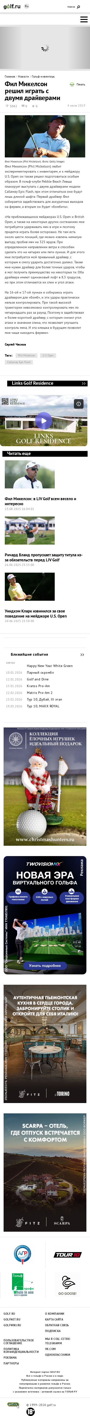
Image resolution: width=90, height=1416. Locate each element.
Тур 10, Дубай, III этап (44, 700)
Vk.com (50, 1349)
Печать (81, 85)
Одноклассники (57, 1355)
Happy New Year (39, 666)
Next (78, 48)
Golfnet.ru (12, 1319)
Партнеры (11, 1363)
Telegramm (53, 1343)
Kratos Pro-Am (38, 686)
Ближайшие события (80, 655)
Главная (10, 77)
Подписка (53, 1331)
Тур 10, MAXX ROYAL (43, 706)
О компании (54, 1314)
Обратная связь (57, 1325)
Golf (12, 6)
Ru (26, 6)
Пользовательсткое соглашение (19, 1342)
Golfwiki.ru (12, 1325)
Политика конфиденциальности (19, 1351)
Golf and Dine (38, 679)
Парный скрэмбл (40, 673)
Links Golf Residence (83, 383)
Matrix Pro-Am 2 (40, 693)
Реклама (10, 1357)
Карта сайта (54, 1319)
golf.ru (13, 1405)
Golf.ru (9, 1314)
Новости (23, 77)
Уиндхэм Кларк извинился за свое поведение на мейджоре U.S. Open (36, 614)
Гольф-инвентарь (43, 77)
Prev (11, 48)
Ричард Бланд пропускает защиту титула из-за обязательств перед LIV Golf (44, 558)
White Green (63, 666)
